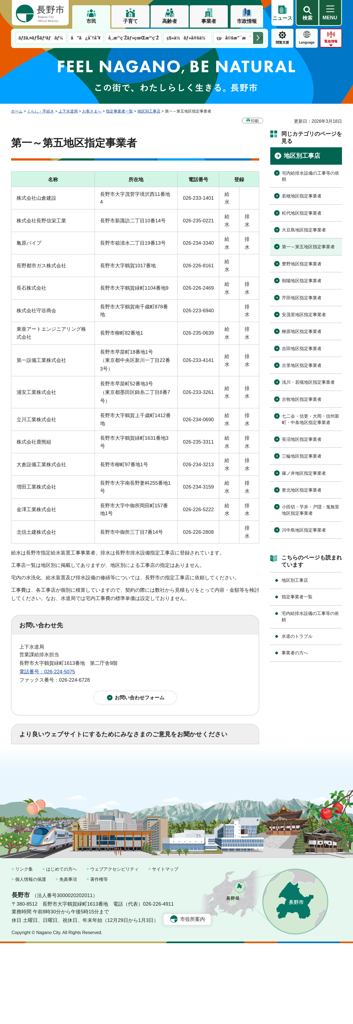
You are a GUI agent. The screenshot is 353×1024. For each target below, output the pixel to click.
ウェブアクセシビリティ (114, 950)
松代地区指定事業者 (302, 213)
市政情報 (247, 21)
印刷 (255, 121)
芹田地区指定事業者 (302, 297)
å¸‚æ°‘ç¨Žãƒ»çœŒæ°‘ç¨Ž (133, 38)
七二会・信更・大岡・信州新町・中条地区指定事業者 (310, 419)
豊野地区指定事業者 (302, 264)
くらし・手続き (40, 111)
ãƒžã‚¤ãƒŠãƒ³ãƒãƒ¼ (40, 38)
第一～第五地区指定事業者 (308, 246)
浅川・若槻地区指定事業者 (308, 382)
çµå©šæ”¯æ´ (233, 38)
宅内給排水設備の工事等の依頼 (310, 176)
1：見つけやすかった (51, 789)
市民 (91, 21)
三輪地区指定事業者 (302, 456)
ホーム (17, 111)
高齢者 (169, 21)
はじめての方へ (61, 950)
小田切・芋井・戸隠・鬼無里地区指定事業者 (310, 510)
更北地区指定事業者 (302, 490)
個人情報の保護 (30, 960)
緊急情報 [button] (331, 41)
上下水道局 (68, 111)
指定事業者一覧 (119, 111)
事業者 (208, 21)
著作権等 (99, 960)
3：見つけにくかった (151, 789)
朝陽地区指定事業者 (302, 280)
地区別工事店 (149, 111)
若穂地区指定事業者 (302, 196)
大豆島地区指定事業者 (304, 230)
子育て (130, 21)
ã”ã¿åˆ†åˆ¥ (86, 38)
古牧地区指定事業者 (302, 399)
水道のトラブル (297, 636)
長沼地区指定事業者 (302, 439)
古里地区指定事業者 (302, 365)
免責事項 (68, 960)
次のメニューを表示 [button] (258, 38)
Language (307, 42)
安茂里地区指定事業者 (304, 314)
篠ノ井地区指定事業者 (304, 473)
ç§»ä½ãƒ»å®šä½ (188, 38)
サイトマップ (165, 950)
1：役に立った (44, 765)
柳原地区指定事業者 (302, 331)
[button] (307, 13)
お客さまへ (91, 111)
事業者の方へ (295, 652)
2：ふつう (86, 765)
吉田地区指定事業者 (302, 348)
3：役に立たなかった (137, 765)
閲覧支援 (282, 42)
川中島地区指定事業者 (304, 530)
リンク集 (24, 950)
